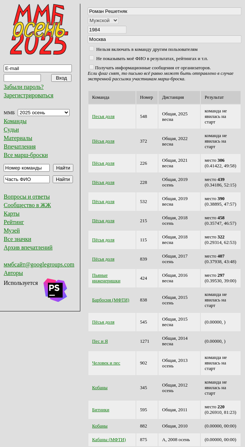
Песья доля (103, 116)
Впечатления (20, 146)
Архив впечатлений (28, 247)
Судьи (11, 129)
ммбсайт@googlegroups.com (39, 264)
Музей (12, 230)
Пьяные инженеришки (106, 278)
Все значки (17, 239)
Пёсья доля (103, 141)
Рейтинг (14, 222)
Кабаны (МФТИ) (109, 439)
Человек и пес (106, 363)
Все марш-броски (26, 155)
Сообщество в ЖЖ (27, 205)
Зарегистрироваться (28, 95)
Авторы (13, 273)
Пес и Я (100, 341)
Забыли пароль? (23, 87)
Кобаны (100, 387)
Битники (100, 409)
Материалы (18, 138)
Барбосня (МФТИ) (110, 300)
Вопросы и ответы (27, 196)
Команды (15, 121)
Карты (12, 213)
